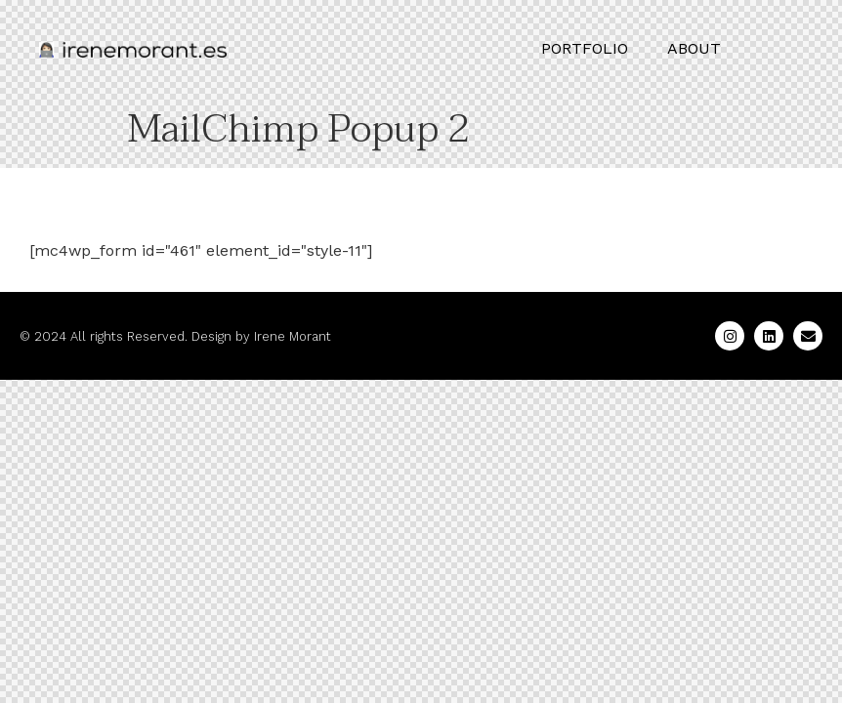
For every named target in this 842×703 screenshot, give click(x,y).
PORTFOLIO (584, 48)
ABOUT (694, 48)
